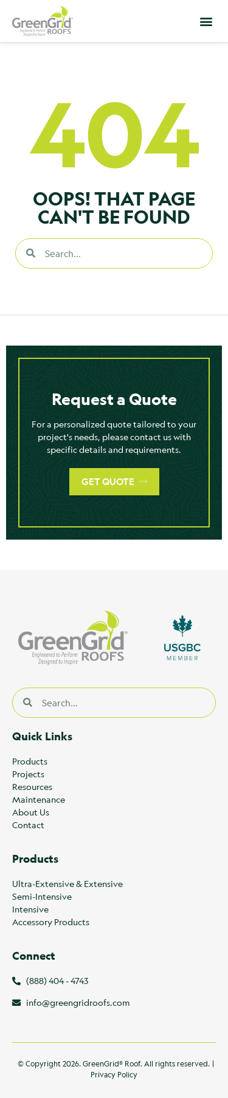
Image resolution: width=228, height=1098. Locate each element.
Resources (32, 786)
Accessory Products (50, 921)
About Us (30, 811)
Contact (28, 824)
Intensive (30, 908)
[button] (206, 22)
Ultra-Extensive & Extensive (67, 883)
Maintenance (38, 799)
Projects (28, 773)
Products (29, 760)
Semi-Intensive (42, 896)
